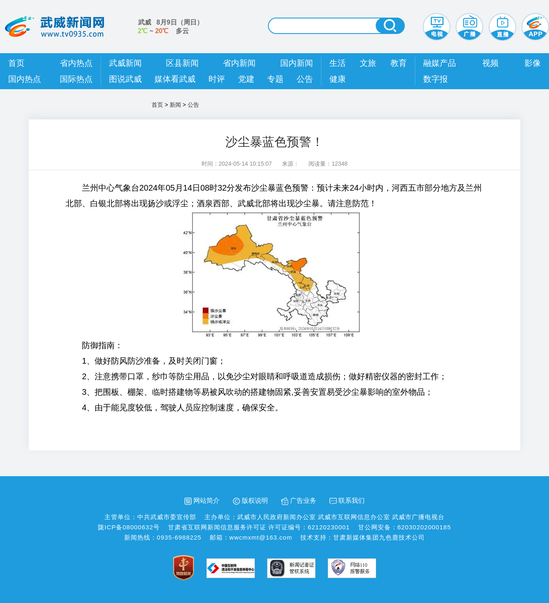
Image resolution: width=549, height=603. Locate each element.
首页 (16, 63)
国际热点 (76, 78)
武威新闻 (125, 63)
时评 (217, 78)
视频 (490, 63)
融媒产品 (439, 63)
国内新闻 (296, 63)
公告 (305, 78)
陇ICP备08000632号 (129, 527)
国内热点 (24, 78)
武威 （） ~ (170, 26)
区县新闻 (182, 63)
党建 (246, 78)
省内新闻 (239, 63)
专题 (275, 78)
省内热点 (76, 63)
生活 (337, 63)
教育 (398, 63)
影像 (532, 63)
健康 (337, 78)
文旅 (368, 63)
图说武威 (125, 78)
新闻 (175, 104)
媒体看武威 (174, 78)
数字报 (435, 78)
